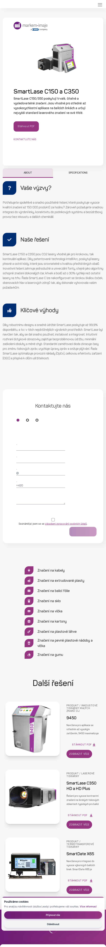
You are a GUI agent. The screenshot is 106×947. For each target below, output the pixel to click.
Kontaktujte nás (25, 139)
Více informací (87, 906)
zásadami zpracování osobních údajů (66, 523)
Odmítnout (53, 924)
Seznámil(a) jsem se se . (53, 523)
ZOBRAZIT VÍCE (79, 753)
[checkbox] (53, 519)
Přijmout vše (53, 915)
